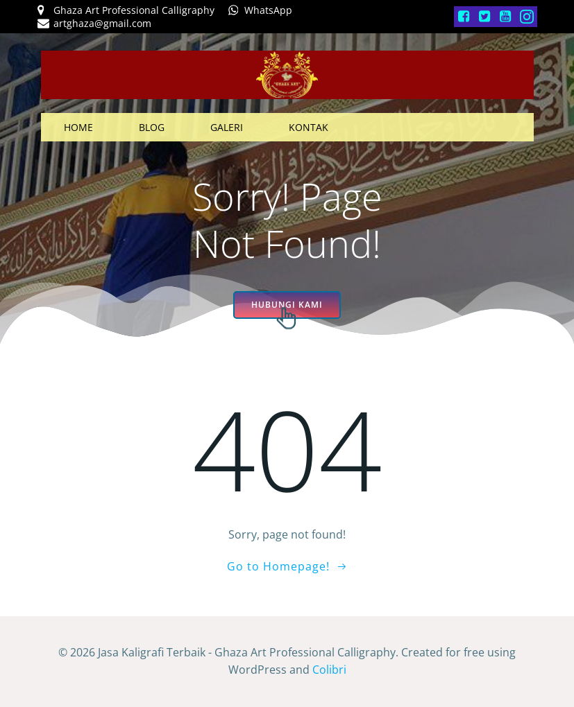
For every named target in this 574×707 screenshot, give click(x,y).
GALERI (226, 127)
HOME (78, 127)
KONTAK (308, 127)
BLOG (151, 127)
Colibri (329, 669)
